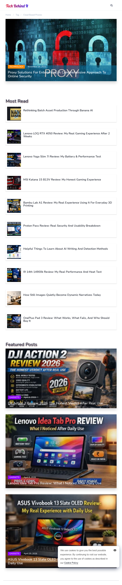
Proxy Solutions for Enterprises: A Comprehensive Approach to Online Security (57, 74)
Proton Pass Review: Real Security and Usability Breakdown (61, 226)
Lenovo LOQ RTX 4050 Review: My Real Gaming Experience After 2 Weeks (66, 135)
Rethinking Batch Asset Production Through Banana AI (58, 110)
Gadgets (14, 397)
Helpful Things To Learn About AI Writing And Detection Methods (65, 249)
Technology (16, 66)
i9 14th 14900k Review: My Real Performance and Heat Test (62, 272)
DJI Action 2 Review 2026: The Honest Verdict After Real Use (55, 403)
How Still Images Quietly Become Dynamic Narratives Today (62, 295)
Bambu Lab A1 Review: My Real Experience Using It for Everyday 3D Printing (67, 204)
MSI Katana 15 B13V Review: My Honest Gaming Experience (62, 179)
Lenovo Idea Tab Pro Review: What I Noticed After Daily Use (54, 483)
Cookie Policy (71, 562)
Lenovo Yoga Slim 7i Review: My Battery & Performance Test (62, 156)
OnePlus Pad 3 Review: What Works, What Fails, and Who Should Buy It (66, 319)
